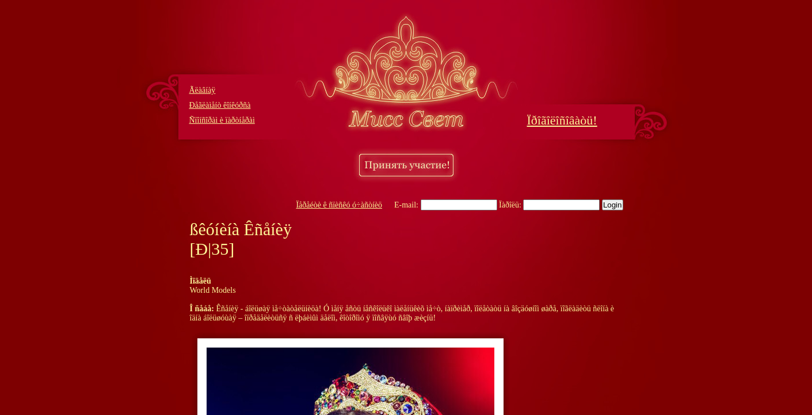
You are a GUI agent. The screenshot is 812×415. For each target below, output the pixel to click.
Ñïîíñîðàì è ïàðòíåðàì (222, 120)
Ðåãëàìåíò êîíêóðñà (220, 105)
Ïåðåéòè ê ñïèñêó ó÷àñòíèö (339, 205)
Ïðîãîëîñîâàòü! (562, 120)
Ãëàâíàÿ (202, 90)
